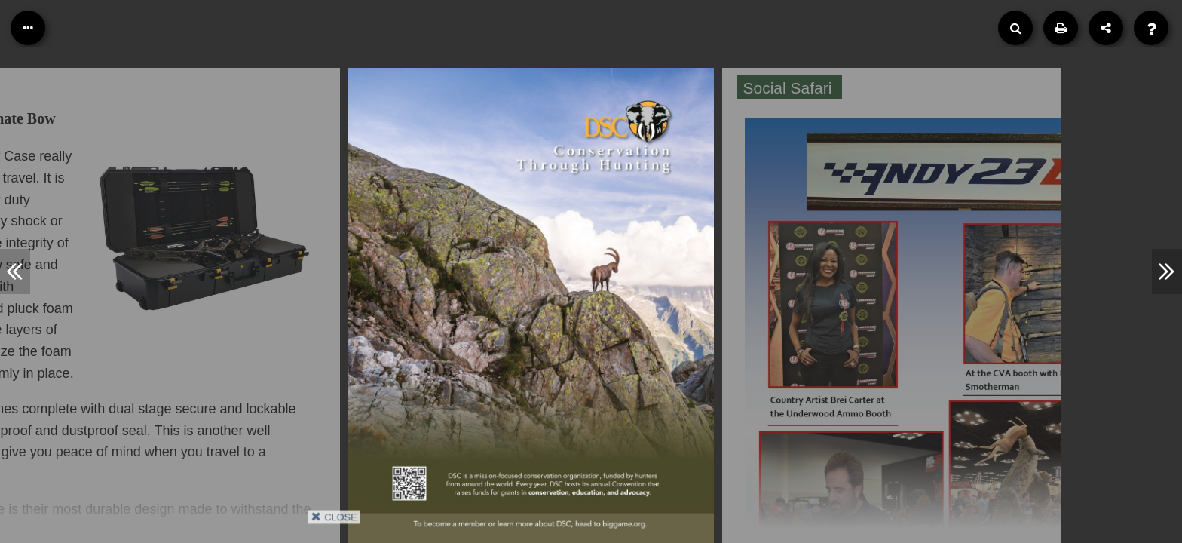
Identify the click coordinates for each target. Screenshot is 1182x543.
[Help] (1151, 28)
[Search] (1015, 28)
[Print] (1060, 28)
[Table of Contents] (28, 28)
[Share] (1106, 28)
